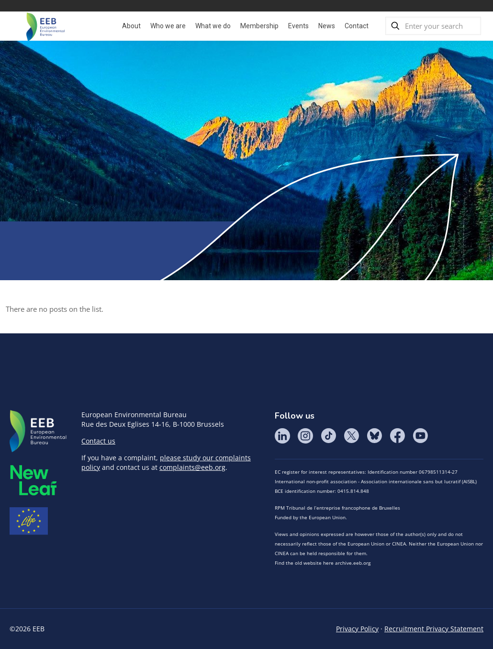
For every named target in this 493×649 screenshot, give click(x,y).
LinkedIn (282, 436)
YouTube (420, 436)
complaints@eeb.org (192, 467)
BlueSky (374, 436)
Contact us (98, 440)
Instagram (305, 436)
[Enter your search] (433, 26)
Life (29, 521)
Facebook (397, 436)
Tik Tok (328, 436)
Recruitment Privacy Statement (433, 628)
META (33, 480)
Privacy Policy (357, 628)
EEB (38, 431)
